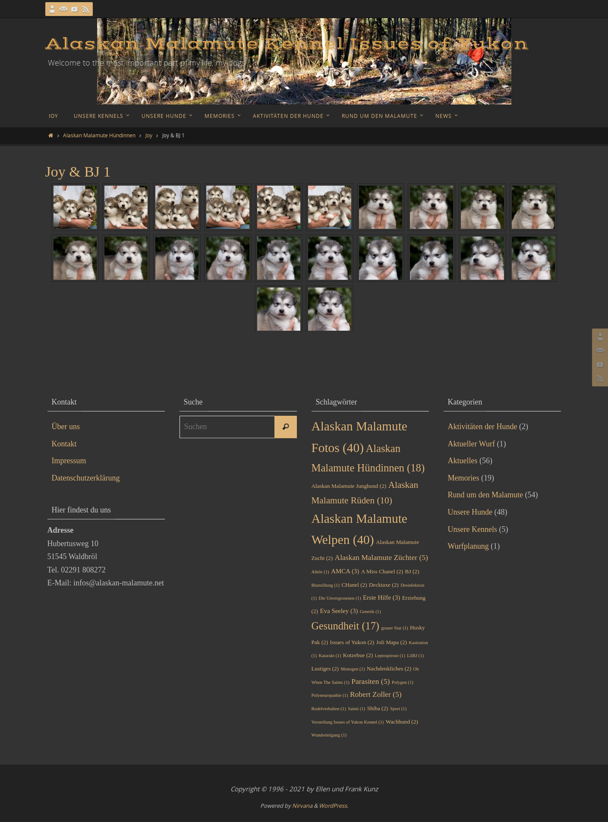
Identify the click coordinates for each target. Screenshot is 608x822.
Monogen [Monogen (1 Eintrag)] (353, 669)
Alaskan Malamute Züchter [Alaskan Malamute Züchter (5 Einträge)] (381, 557)
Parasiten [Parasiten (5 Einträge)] (370, 681)
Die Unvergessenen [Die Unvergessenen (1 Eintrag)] (339, 598)
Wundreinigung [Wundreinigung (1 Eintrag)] (329, 735)
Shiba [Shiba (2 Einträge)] (377, 708)
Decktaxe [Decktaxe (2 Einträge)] (384, 585)
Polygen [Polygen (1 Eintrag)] (402, 682)
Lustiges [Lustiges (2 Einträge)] (325, 668)
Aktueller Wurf (471, 443)
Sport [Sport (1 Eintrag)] (398, 708)
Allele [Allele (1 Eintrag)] (320, 571)
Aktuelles (463, 460)
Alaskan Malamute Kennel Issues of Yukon (287, 44)
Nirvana (302, 805)
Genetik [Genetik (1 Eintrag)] (370, 611)
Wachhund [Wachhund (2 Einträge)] (402, 721)
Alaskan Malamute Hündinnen (99, 135)
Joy (148, 135)
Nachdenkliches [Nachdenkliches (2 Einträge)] (389, 668)
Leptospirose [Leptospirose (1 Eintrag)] (390, 655)
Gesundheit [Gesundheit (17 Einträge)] (345, 626)
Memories (463, 478)
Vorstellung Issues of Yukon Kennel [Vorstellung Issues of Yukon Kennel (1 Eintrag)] (348, 722)
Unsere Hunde (470, 512)
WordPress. (333, 805)
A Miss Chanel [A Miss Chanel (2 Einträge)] (382, 571)
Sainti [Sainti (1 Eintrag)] (356, 708)
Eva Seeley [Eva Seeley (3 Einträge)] (339, 610)
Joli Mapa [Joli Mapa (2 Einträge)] (391, 642)
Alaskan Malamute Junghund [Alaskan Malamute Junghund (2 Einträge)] (349, 486)
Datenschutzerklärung (86, 478)
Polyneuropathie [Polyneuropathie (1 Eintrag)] (330, 695)
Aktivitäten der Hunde (482, 426)
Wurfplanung (468, 546)
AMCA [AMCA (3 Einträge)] (345, 571)
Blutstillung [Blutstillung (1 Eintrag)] (326, 585)
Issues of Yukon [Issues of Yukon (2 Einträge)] (352, 642)
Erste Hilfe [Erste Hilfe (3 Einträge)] (381, 597)
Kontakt (64, 443)
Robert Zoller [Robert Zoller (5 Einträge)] (376, 694)
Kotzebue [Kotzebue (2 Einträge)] (358, 655)
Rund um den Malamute (485, 494)
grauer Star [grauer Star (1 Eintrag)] (394, 628)
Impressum (69, 460)
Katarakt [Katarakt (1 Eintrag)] (329, 655)
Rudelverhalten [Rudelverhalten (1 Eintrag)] (329, 708)
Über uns (66, 426)
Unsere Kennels (472, 529)
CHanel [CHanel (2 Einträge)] (354, 585)
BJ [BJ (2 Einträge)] (412, 571)
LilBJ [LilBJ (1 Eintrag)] (415, 655)
